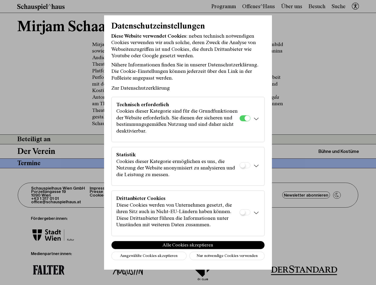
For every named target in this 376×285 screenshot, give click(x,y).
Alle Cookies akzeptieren (188, 245)
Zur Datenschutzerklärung (140, 88)
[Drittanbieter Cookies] (245, 212)
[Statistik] (245, 165)
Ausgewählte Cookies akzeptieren (148, 256)
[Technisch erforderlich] (245, 118)
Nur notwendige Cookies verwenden (227, 256)
